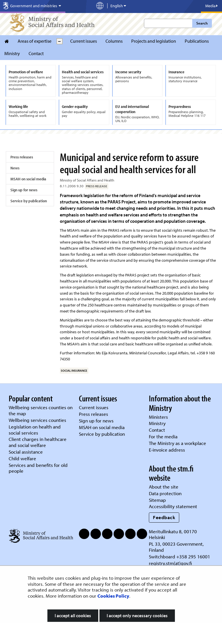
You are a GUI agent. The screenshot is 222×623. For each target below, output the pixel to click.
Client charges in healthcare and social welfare (37, 442)
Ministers (158, 417)
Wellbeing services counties (37, 420)
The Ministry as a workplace (177, 443)
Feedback (164, 517)
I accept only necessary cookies (137, 615)
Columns (114, 41)
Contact (36, 53)
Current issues (83, 41)
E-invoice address (167, 450)
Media (211, 5)
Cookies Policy (113, 596)
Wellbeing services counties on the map (41, 410)
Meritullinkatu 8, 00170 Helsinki (173, 534)
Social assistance (26, 452)
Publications (197, 41)
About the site (163, 487)
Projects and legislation (153, 41)
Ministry (12, 53)
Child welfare (22, 458)
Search (202, 23)
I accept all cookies (73, 615)
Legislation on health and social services (35, 430)
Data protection (165, 493)
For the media (163, 436)
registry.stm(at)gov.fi (171, 563)
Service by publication (28, 200)
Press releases (21, 157)
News (14, 168)
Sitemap (157, 500)
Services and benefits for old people (38, 468)
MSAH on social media (28, 179)
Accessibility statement (173, 506)
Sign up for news (23, 189)
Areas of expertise (34, 41)
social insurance (74, 370)
